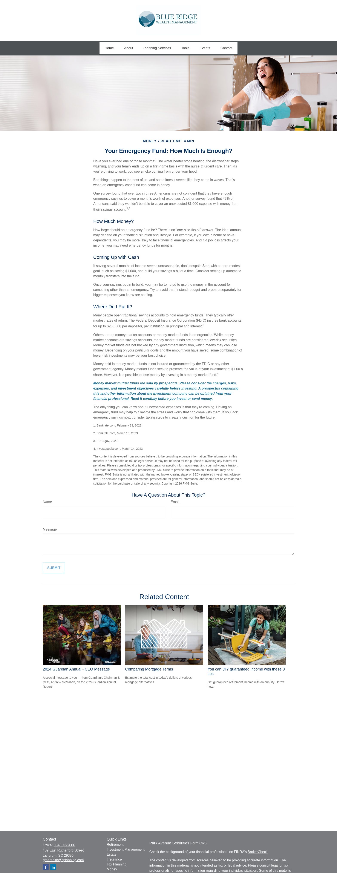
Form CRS (198, 843)
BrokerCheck (257, 852)
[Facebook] (46, 867)
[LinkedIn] (53, 867)
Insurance (114, 859)
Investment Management (126, 849)
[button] (109, 48)
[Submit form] (54, 568)
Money (112, 869)
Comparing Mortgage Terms (149, 669)
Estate (111, 854)
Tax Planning (117, 864)
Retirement (115, 844)
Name (47, 502)
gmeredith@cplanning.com (63, 860)
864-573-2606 (64, 845)
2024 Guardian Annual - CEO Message (76, 669)
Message (50, 529)
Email (175, 502)
